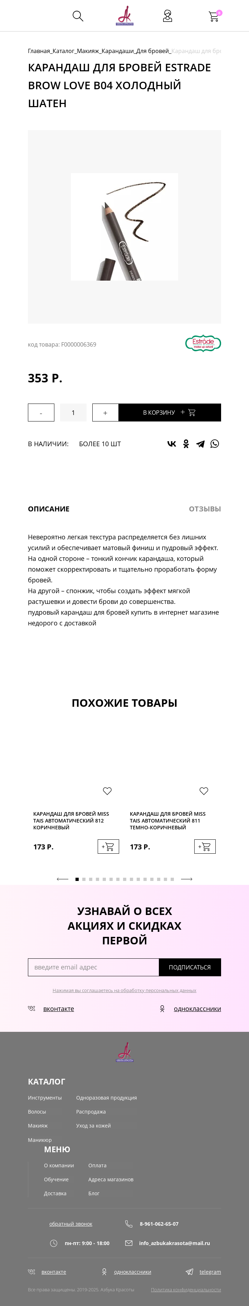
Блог (93, 1191)
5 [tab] (104, 879)
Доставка (55, 1191)
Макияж (88, 51)
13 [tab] (158, 879)
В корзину (175, 412)
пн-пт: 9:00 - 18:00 (79, 1241)
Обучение (56, 1177)
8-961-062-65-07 (152, 1221)
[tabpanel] (76, 798)
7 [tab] (117, 879)
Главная (39, 51)
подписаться (193, 967)
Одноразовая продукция (106, 1097)
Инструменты (45, 1097)
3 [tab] (90, 879)
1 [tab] (77, 879)
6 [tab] (111, 879)
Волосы (37, 1111)
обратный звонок (70, 1221)
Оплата (97, 1163)
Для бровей (152, 51)
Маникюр (40, 1139)
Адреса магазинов (110, 1177)
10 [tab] (138, 879)
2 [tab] (84, 879)
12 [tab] (151, 879)
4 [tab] (97, 879)
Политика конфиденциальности (186, 1288)
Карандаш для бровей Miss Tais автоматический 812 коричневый (71, 820)
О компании (59, 1163)
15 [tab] (172, 879)
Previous (62, 879)
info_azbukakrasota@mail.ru (162, 1241)
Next (186, 879)
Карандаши (118, 51)
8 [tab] (124, 879)
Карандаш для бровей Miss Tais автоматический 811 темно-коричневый (168, 820)
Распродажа (91, 1111)
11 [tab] (145, 879)
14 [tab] (165, 879)
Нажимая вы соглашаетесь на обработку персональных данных (124, 990)
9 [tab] (131, 879)
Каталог (63, 51)
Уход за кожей (93, 1125)
